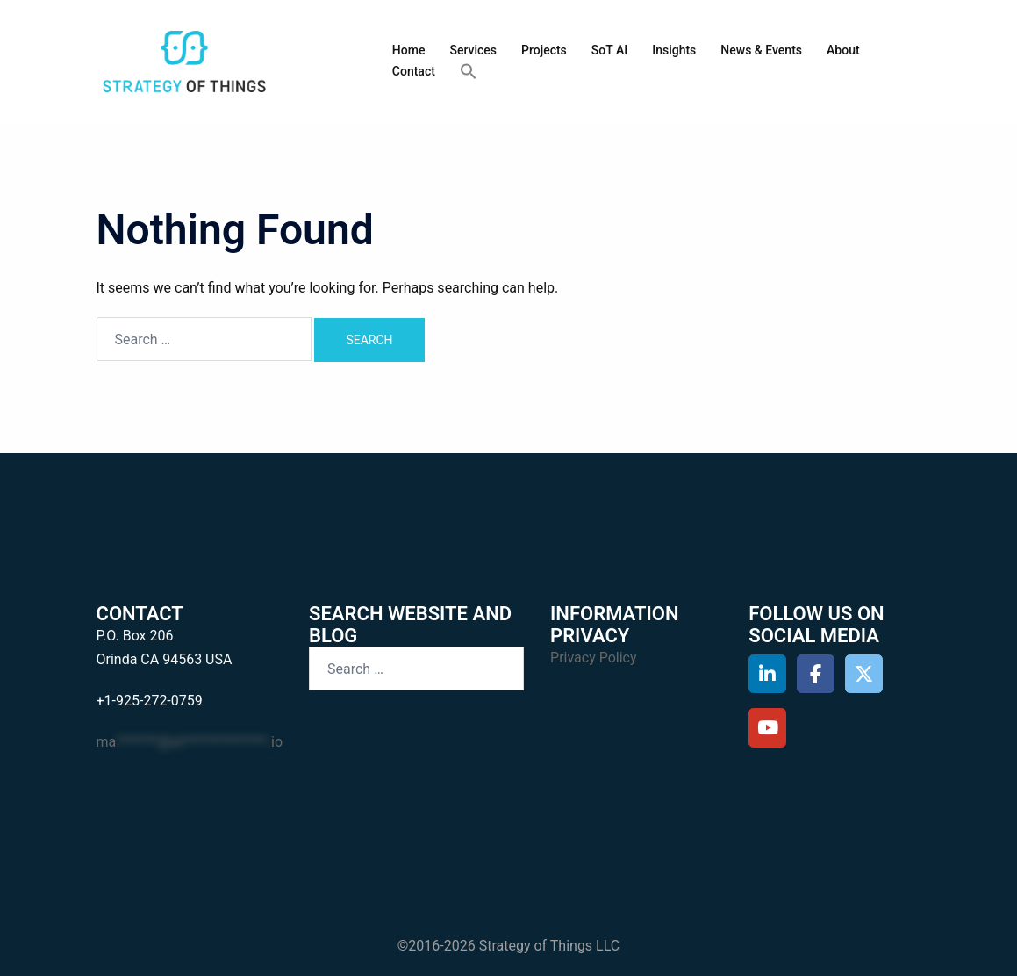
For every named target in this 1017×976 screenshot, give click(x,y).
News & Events (761, 50)
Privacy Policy (593, 657)
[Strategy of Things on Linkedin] (767, 674)
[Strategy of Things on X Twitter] (864, 674)
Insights (674, 50)
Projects (544, 50)
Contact (413, 71)
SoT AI (609, 50)
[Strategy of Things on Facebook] (815, 674)
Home (409, 50)
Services (473, 50)
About (843, 50)
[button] (468, 72)
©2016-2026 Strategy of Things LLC (508, 945)
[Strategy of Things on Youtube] (767, 728)
